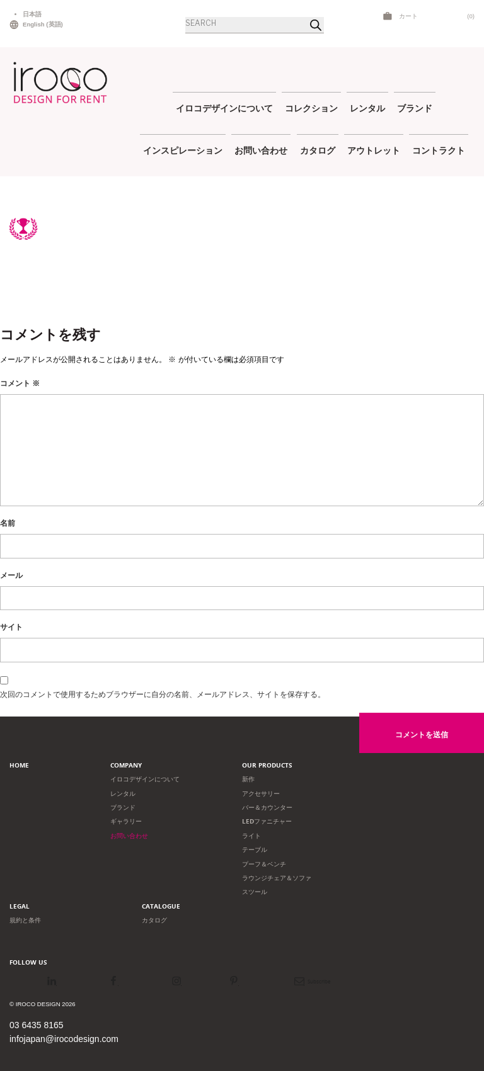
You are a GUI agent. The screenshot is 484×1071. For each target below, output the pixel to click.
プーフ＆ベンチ (264, 864)
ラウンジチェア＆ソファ (276, 878)
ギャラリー (126, 821)
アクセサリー (261, 794)
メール (11, 575)
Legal (19, 906)
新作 (248, 779)
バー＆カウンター (267, 807)
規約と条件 (25, 920)
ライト (251, 836)
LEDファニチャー (267, 821)
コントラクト (438, 150)
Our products (267, 765)
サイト (11, 627)
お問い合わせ (260, 150)
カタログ (317, 150)
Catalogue (161, 906)
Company (126, 765)
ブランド (414, 108)
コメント (20, 383)
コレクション (311, 108)
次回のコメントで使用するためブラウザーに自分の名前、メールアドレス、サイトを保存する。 (162, 694)
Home (19, 765)
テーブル (254, 850)
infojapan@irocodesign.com (63, 1039)
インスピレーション (182, 150)
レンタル (367, 108)
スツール (254, 892)
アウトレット (373, 150)
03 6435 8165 (36, 1025)
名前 (7, 523)
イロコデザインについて (224, 108)
